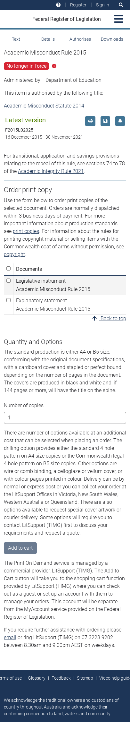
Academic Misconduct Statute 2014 (44, 106)
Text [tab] (16, 39)
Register (78, 4)
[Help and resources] (58, 5)
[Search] (121, 5)
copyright (14, 254)
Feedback (61, 678)
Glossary (36, 678)
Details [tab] (48, 39)
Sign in (102, 4)
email (10, 637)
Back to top (109, 318)
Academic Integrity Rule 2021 (51, 171)
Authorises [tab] (80, 39)
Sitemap (85, 678)
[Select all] (8, 268)
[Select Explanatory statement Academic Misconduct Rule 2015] (8, 300)
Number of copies (24, 405)
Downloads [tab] (112, 39)
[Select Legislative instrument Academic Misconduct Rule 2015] (8, 281)
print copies (26, 231)
